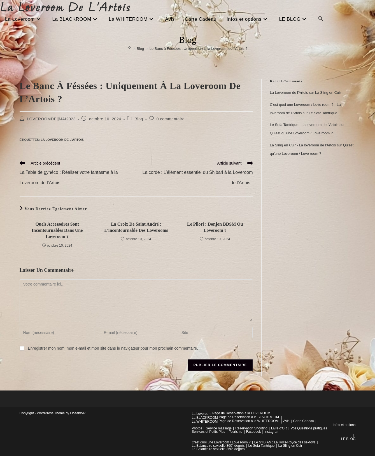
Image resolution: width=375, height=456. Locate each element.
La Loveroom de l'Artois (62, 139)
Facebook (253, 432)
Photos (197, 428)
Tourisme (236, 432)
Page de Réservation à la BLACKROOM (249, 417)
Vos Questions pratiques (309, 428)
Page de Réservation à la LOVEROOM (241, 413)
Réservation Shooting (251, 428)
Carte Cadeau (303, 421)
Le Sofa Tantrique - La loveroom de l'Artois (304, 125)
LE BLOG (348, 439)
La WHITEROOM (205, 422)
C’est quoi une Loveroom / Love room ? (221, 442)
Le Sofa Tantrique (323, 113)
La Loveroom (201, 414)
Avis (286, 421)
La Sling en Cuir (328, 92)
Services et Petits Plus (208, 432)
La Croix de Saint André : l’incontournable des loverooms (136, 227)
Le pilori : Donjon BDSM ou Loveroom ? (215, 227)
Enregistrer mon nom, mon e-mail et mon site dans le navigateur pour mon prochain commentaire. (113, 348)
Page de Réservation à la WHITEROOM (249, 421)
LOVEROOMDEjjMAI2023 (51, 119)
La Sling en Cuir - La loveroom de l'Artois (303, 145)
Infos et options (344, 425)
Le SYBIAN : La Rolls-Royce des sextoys (285, 442)
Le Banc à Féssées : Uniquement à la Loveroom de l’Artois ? (199, 48)
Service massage (219, 428)
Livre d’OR (279, 428)
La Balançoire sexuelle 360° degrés (218, 446)
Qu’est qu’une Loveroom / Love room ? (301, 133)
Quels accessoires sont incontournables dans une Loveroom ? (57, 230)
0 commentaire (171, 119)
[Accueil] (129, 48)
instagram (272, 432)
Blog (139, 119)
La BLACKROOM (205, 418)
